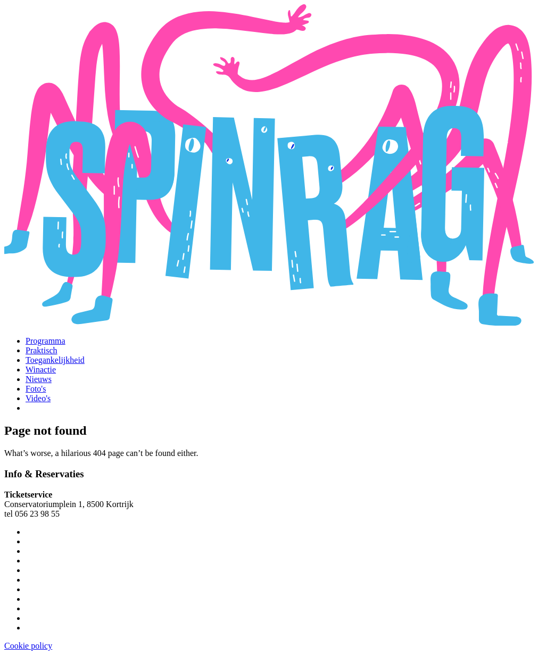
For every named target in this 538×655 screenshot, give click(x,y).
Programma (45, 340)
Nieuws (39, 379)
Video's (38, 398)
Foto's (36, 388)
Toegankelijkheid (55, 359)
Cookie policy (28, 645)
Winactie (41, 369)
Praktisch (41, 350)
